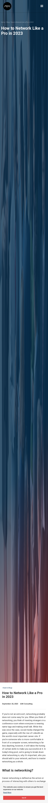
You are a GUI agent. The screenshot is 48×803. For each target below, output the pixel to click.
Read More (7, 793)
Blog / (8, 22)
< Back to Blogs (7, 688)
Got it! (24, 798)
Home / (3, 22)
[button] (42, 6)
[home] (7, 6)
